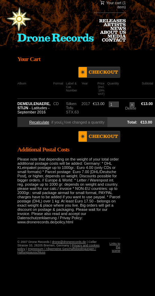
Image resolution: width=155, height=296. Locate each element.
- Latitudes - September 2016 (33, 108)
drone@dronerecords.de (69, 242)
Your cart (114, 3)
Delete (130, 106)
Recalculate (39, 122)
